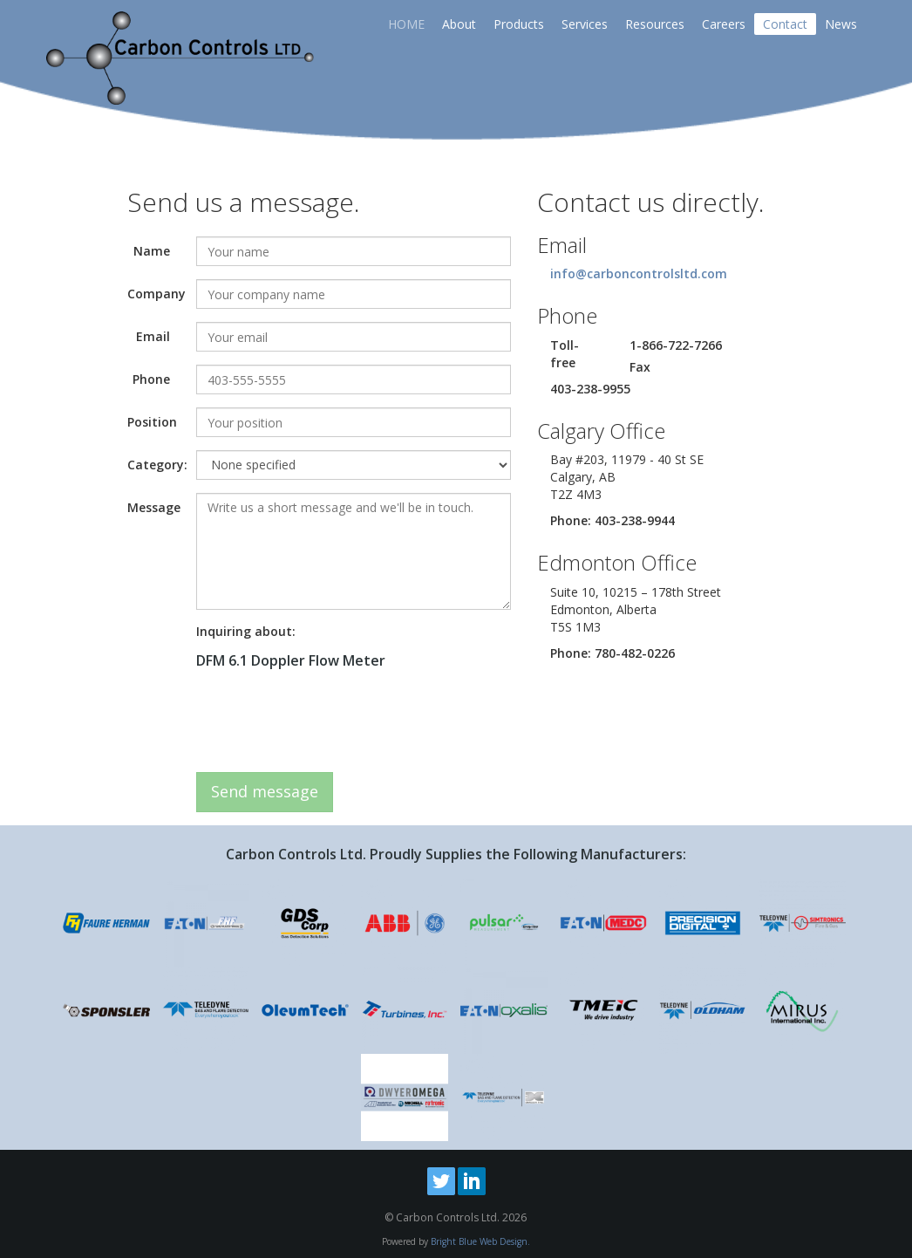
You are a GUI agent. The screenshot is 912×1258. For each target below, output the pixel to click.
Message (153, 507)
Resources (654, 24)
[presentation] (328, 725)
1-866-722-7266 (676, 345)
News (841, 24)
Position (152, 422)
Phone (151, 379)
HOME (406, 24)
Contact (785, 24)
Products (518, 24)
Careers (723, 24)
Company (154, 293)
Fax (640, 367)
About (459, 24)
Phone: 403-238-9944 (612, 520)
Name (151, 251)
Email (153, 336)
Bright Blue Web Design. (480, 1241)
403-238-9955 (590, 388)
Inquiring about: (246, 631)
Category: (154, 464)
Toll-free (564, 354)
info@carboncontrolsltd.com (638, 273)
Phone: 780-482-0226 (612, 653)
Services (584, 24)
